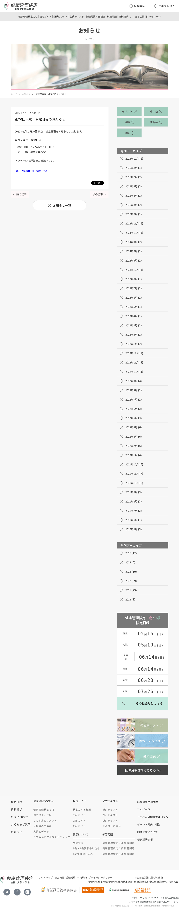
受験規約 (70, 877)
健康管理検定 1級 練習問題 (119, 854)
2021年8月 (131, 501)
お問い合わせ (19, 817)
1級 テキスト (110, 820)
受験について (60, 16)
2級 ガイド (79, 820)
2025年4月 (131, 195)
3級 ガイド (79, 815)
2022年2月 (131, 446)
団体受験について (147, 832)
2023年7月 (131, 288)
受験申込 (139, 6)
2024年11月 (132, 223)
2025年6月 (131, 186)
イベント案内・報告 (148, 824)
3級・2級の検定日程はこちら (31, 171)
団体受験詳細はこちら (140, 770)
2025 (128, 553)
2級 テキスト (110, 815)
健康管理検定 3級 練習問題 (119, 843)
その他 (154, 111)
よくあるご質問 (138, 16)
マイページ (155, 16)
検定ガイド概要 (82, 809)
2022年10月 (132, 371)
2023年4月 (131, 316)
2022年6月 (131, 409)
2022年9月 (131, 381)
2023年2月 (131, 334)
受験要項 (78, 843)
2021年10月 (132, 483)
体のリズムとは (42, 815)
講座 (127, 133)
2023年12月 (132, 269)
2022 (128, 581)
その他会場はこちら (149, 703)
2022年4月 (131, 427)
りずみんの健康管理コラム (152, 817)
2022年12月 (132, 353)
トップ (14, 94)
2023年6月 (131, 297)
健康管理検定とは (28, 16)
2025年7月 (131, 177)
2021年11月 (132, 473)
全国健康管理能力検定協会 (118, 881)
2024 (128, 562)
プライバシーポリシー (100, 877)
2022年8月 (131, 390)
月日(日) (150, 634)
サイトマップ (46, 877)
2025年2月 (131, 214)
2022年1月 (131, 455)
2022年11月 (132, 362)
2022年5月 (131, 418)
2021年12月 (132, 464)
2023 (128, 571)
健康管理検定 (95, 881)
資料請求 (123, 16)
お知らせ (26, 94)
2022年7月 (131, 399)
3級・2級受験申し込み (86, 848)
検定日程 (16, 802)
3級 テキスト (110, 809)
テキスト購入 (166, 6)
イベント (127, 111)
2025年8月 (131, 168)
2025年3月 (131, 205)
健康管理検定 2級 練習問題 (119, 848)
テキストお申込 (112, 826)
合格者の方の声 (42, 826)
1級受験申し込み (83, 854)
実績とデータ (41, 831)
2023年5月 (131, 307)
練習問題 (112, 16)
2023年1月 (131, 344)
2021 (128, 590)
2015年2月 (131, 529)
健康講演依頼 (145, 839)
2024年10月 (132, 232)
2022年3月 (131, 436)
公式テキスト (77, 16)
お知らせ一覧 (62, 205)
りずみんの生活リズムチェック (51, 837)
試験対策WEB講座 (95, 16)
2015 (128, 599)
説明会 (154, 122)
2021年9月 (131, 492)
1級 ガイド (79, 826)
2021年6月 (131, 520)
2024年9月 (131, 242)
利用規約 (82, 877)
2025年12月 (132, 158)
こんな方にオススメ (45, 820)
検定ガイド (46, 16)
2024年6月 (131, 251)
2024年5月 (131, 260)
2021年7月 (131, 510)
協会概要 (59, 877)
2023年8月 (131, 279)
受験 (127, 122)
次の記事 (98, 194)
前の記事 (21, 194)
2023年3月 (131, 325)
